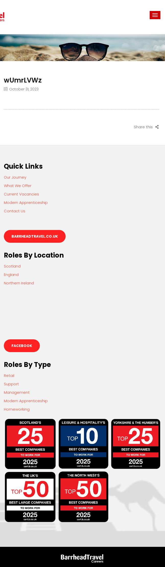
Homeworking (17, 409)
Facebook (21, 345)
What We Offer (17, 185)
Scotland (12, 266)
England (11, 274)
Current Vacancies (21, 194)
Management (17, 392)
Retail (9, 375)
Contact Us (14, 211)
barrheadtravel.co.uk (34, 236)
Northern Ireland (19, 283)
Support (11, 384)
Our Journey (15, 177)
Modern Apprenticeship (26, 202)
